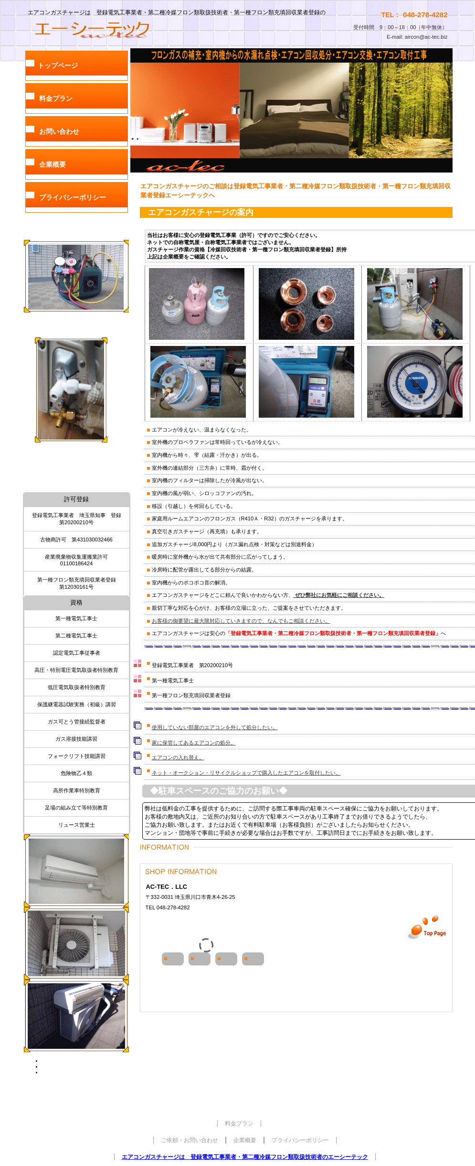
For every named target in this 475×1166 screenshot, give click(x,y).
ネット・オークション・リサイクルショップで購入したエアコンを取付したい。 (246, 773)
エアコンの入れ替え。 (178, 757)
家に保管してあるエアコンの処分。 (194, 742)
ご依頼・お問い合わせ (189, 1140)
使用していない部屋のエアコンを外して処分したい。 (215, 727)
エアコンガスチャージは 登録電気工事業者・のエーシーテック (245, 1157)
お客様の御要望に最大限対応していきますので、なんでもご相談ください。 (241, 621)
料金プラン (239, 1123)
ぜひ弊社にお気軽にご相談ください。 (339, 595)
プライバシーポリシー (300, 1140)
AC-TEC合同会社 (107, 29)
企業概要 (244, 1140)
